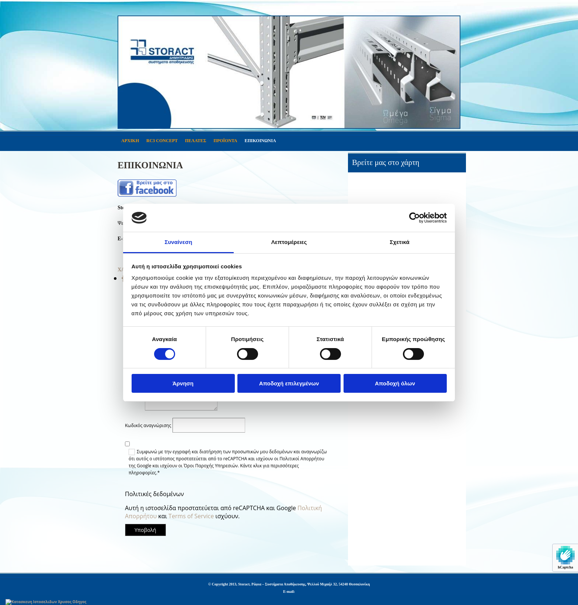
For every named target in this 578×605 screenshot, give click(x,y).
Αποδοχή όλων (395, 383)
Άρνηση (183, 383)
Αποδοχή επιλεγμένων (289, 383)
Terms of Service (191, 516)
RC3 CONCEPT (162, 140)
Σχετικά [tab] (399, 242)
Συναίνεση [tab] (178, 242)
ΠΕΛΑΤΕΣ (195, 140)
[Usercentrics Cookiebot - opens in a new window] (414, 217)
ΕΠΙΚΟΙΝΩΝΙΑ (260, 140)
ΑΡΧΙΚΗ (130, 140)
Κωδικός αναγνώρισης (148, 425)
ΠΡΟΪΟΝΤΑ (225, 140)
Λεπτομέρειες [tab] (289, 242)
